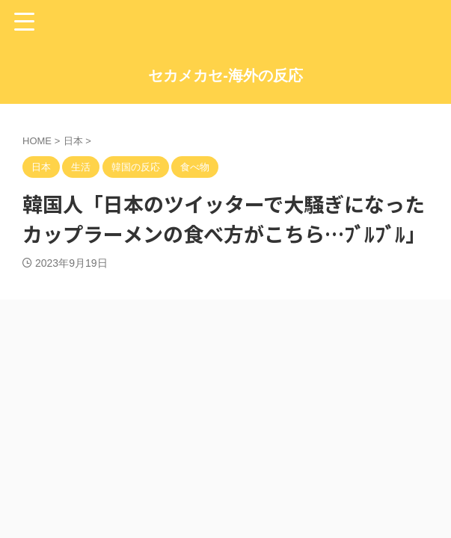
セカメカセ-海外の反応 (225, 75)
